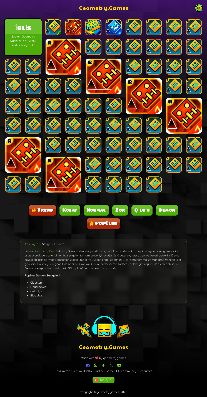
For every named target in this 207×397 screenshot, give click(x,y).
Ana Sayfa (31, 244)
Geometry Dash (45, 251)
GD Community (126, 371)
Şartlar (98, 371)
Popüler (103, 223)
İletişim (77, 371)
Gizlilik (88, 371)
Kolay (69, 210)
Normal (96, 210)
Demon (167, 210)
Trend (42, 210)
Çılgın (142, 210)
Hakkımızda (62, 371)
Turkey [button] (102, 380)
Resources (145, 371)
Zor (120, 210)
